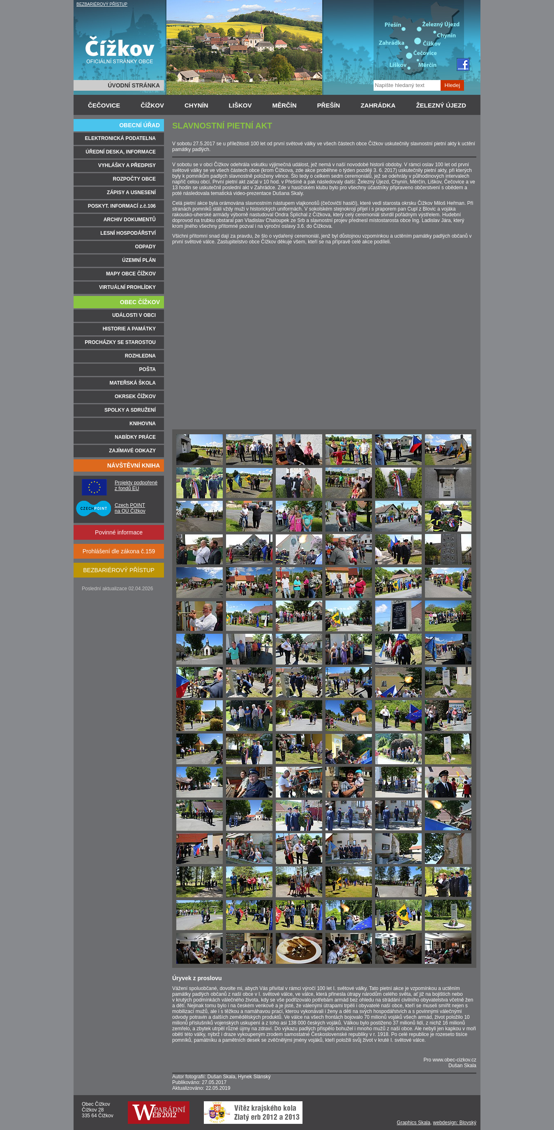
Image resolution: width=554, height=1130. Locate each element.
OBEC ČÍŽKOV (140, 302)
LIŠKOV (240, 105)
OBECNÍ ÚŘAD (139, 125)
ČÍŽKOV (152, 105)
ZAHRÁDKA (377, 105)
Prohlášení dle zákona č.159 (119, 551)
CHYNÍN (196, 105)
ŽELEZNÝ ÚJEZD (441, 105)
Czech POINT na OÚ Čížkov (130, 508)
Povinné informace (119, 532)
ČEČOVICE (104, 105)
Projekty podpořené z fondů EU (136, 485)
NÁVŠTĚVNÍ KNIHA (133, 465)
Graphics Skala (413, 1122)
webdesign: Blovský (454, 1122)
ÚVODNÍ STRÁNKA (134, 85)
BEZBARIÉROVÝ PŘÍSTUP (101, 4)
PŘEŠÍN (328, 105)
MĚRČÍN (284, 105)
